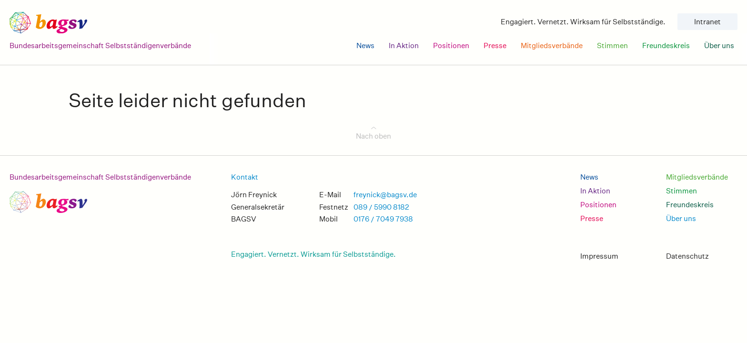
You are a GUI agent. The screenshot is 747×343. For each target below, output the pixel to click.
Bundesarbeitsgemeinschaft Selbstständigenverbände (100, 177)
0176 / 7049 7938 (383, 219)
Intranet (707, 22)
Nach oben (373, 136)
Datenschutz (687, 256)
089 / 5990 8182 (381, 207)
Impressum (599, 256)
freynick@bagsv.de (385, 195)
